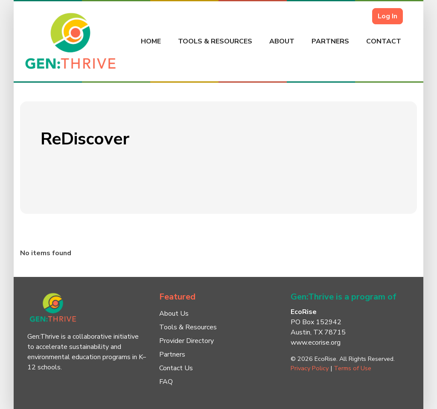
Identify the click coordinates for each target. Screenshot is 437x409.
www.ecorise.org (316, 342)
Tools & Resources (215, 41)
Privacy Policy (310, 368)
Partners (330, 41)
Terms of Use (352, 368)
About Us (174, 313)
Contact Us (176, 368)
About (281, 41)
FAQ (166, 381)
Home (151, 41)
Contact (383, 41)
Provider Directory (186, 341)
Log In (387, 16)
